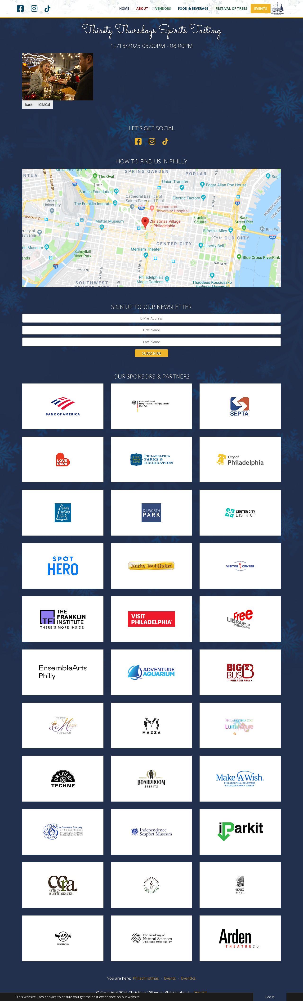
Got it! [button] (270, 997)
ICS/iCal (44, 104)
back (28, 104)
